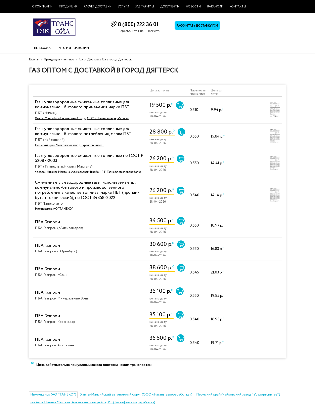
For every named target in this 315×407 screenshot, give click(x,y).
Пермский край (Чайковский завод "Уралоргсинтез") (238, 394)
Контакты (238, 7)
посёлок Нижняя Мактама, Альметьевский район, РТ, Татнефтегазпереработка (88, 172)
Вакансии (215, 7)
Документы (169, 7)
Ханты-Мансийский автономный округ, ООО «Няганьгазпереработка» (82, 118)
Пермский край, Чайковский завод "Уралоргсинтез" (69, 145)
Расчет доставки (97, 7)
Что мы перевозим (74, 48)
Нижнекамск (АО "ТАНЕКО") (53, 394)
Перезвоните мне (131, 31)
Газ (81, 59)
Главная (34, 59)
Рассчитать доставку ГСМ (199, 26)
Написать (153, 31)
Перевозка (42, 48)
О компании (42, 7)
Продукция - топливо (59, 59)
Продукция (68, 7)
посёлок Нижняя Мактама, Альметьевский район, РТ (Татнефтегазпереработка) (92, 402)
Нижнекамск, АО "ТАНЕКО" (54, 209)
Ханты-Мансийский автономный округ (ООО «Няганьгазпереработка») (136, 394)
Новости (193, 7)
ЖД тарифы (144, 7)
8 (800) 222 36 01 (138, 25)
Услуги (123, 7)
